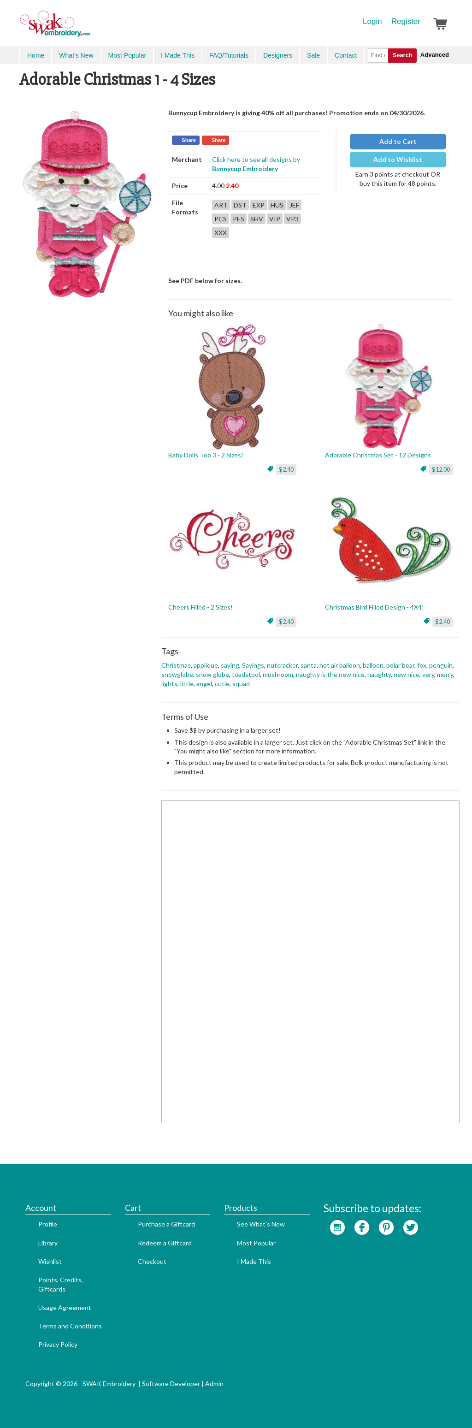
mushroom (278, 674)
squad (241, 683)
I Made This (178, 55)
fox (421, 665)
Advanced (434, 54)
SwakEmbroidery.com (88, 27)
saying (230, 665)
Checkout (152, 1261)
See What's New (261, 1224)
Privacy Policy (57, 1344)
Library (48, 1243)
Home (35, 55)
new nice (406, 674)
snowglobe (177, 674)
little (187, 683)
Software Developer (171, 1383)
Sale (313, 55)
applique (206, 665)
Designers (277, 55)
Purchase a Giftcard (166, 1224)
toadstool (246, 674)
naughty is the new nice (330, 674)
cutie (222, 683)
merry (445, 674)
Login (372, 21)
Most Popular (127, 55)
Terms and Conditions (70, 1326)
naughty (379, 674)
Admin (214, 1383)
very (428, 674)
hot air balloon (339, 665)
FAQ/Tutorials (228, 55)
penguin (441, 665)
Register (405, 21)
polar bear (400, 665)
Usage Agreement (64, 1307)
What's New (76, 55)
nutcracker (282, 665)
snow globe (212, 674)
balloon (373, 665)
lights (169, 683)
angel (204, 683)
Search (402, 55)
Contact (346, 55)
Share (189, 140)
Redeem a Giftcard (165, 1243)
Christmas (176, 665)
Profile (47, 1224)
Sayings (253, 665)
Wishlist (50, 1261)
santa (309, 665)
